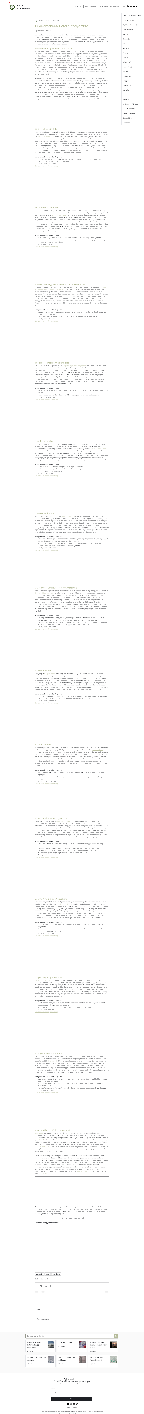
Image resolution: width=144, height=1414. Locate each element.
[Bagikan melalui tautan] (51, 1286)
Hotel (47, 1274)
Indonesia (39, 1274)
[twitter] (137, 6)
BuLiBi (20, 5)
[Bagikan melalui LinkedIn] (46, 1286)
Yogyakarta (56, 1274)
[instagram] (131, 6)
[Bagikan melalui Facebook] (36, 1286)
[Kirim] (71, 1399)
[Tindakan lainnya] (108, 21)
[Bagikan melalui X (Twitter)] (41, 1286)
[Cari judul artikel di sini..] (68, 1336)
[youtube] (134, 6)
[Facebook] (128, 6)
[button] (81, 6)
